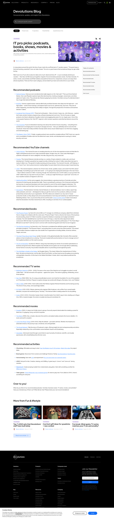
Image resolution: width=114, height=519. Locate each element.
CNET (18, 169)
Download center (92, 2)
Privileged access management (19, 476)
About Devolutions (61, 494)
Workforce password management (20, 475)
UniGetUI (37, 476)
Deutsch (98, 457)
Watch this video (65, 348)
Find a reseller (16, 498)
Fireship (18, 159)
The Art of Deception (22, 243)
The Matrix (19, 316)
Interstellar (19, 333)
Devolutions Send (61, 469)
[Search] (104, 2)
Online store (15, 492)
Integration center (16, 482)
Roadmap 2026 (38, 481)
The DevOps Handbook (23, 226)
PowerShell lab (45, 30)
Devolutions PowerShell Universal (41, 471)
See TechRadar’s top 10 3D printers (50, 348)
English (86, 457)
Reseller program (61, 498)
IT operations (35, 30)
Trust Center (60, 503)
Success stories (38, 505)
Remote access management (19, 478)
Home (16, 30)
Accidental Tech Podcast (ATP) (25, 113)
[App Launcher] (109, 2)
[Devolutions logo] (19, 457)
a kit (32, 357)
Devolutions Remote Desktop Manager (42, 469)
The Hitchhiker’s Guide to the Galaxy (26, 251)
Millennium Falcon (21, 369)
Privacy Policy (87, 490)
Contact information (61, 492)
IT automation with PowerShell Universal (21, 480)
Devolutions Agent (61, 471)
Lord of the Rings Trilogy (23, 321)
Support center (38, 492)
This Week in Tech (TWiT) (23, 134)
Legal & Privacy (60, 502)
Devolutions (19, 190)
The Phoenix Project (22, 213)
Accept (92, 513)
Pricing (14, 494)
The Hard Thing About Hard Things (26, 236)
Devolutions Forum (39, 496)
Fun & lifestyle (16, 38)
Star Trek (18, 278)
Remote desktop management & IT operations (22, 473)
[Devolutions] (6, 2)
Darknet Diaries (20, 94)
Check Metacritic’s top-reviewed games (36, 372)
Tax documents (60, 500)
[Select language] (100, 2)
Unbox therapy (20, 151)
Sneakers (19, 310)
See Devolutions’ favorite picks (66, 354)
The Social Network (21, 327)
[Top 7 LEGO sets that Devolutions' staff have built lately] (27, 412)
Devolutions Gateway (62, 473)
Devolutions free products (40, 479)
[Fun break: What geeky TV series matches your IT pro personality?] (86, 412)
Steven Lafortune (18, 61)
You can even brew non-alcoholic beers (55, 357)
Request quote (16, 496)
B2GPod (18, 103)
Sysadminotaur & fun (58, 30)
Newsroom (60, 507)
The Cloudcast (20, 125)
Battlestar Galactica (22, 270)
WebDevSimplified (21, 180)
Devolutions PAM (38, 475)
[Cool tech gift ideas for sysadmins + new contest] (57, 412)
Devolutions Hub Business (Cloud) (64, 481)
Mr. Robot (19, 289)
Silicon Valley (20, 284)
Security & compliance (62, 505)
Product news (25, 30)
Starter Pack (15, 471)
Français (92, 457)
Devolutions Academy (39, 498)
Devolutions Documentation (40, 494)
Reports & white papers (39, 507)
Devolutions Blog (27, 11)
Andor (18, 295)
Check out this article (59, 198)
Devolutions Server (61, 483)
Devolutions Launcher (62, 475)
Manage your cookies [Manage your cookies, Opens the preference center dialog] (80, 513)
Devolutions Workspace (39, 473)
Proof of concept (16, 484)
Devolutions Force (38, 502)
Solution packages (16, 469)
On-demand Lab (38, 503)
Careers (59, 496)
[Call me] (107, 2)
